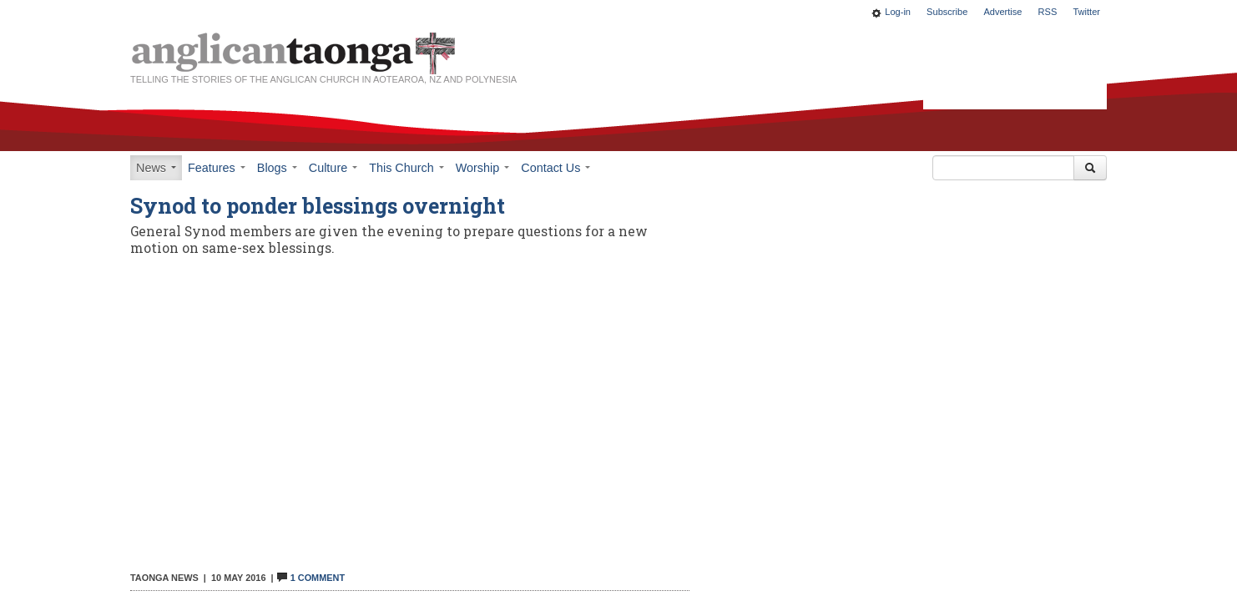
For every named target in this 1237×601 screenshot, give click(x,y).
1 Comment (310, 578)
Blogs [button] (277, 167)
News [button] (156, 167)
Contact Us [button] (555, 167)
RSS (1048, 12)
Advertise (1002, 12)
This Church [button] (406, 167)
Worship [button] (483, 167)
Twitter (1086, 12)
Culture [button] (333, 167)
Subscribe (946, 12)
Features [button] (216, 167)
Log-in (898, 12)
